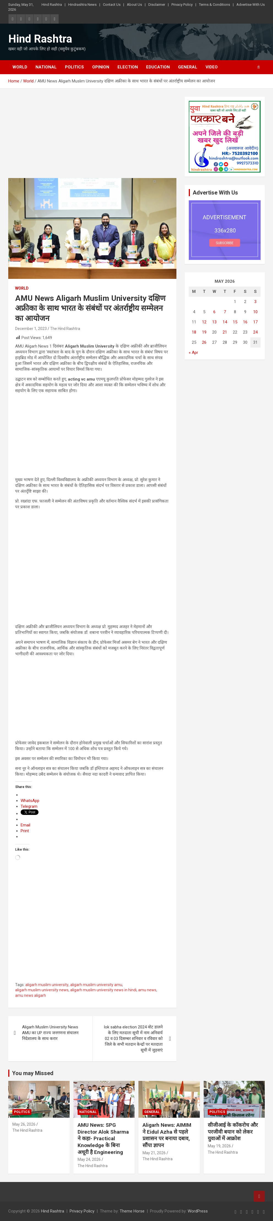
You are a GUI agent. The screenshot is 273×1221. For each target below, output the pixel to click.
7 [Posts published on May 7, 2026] (225, 311)
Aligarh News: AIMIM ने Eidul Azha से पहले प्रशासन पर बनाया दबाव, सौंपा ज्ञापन (167, 1135)
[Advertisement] (92, 137)
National (46, 67)
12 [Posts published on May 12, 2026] (204, 322)
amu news (147, 990)
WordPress (198, 1211)
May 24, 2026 (89, 1159)
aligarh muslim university (47, 985)
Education (158, 67)
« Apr (193, 352)
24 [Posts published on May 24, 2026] (255, 332)
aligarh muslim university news (42, 990)
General (187, 67)
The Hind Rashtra (65, 328)
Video (212, 67)
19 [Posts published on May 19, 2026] (204, 332)
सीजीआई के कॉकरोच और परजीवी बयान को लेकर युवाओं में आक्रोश (233, 1132)
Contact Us (112, 4)
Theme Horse (132, 1211)
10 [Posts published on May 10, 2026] (255, 311)
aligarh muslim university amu (96, 985)
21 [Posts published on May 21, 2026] (225, 332)
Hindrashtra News (82, 4)
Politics (74, 67)
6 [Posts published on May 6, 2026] (214, 311)
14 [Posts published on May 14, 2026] (225, 322)
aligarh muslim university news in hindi (103, 990)
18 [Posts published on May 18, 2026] (194, 332)
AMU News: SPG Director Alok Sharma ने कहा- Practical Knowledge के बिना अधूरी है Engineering (103, 1138)
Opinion (100, 67)
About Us (134, 4)
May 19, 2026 (219, 1146)
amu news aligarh (30, 995)
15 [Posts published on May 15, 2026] (235, 322)
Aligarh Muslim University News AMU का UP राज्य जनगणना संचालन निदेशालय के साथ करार (50, 1033)
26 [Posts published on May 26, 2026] (204, 342)
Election (128, 67)
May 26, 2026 (24, 1124)
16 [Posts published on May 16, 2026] (245, 322)
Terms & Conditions (214, 4)
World (19, 67)
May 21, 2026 (154, 1153)
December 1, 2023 (31, 328)
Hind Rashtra (52, 4)
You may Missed (32, 1073)
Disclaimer (156, 4)
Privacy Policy (182, 4)
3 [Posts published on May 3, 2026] (255, 301)
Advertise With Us (250, 4)
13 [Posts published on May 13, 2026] (214, 322)
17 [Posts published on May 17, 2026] (255, 322)
